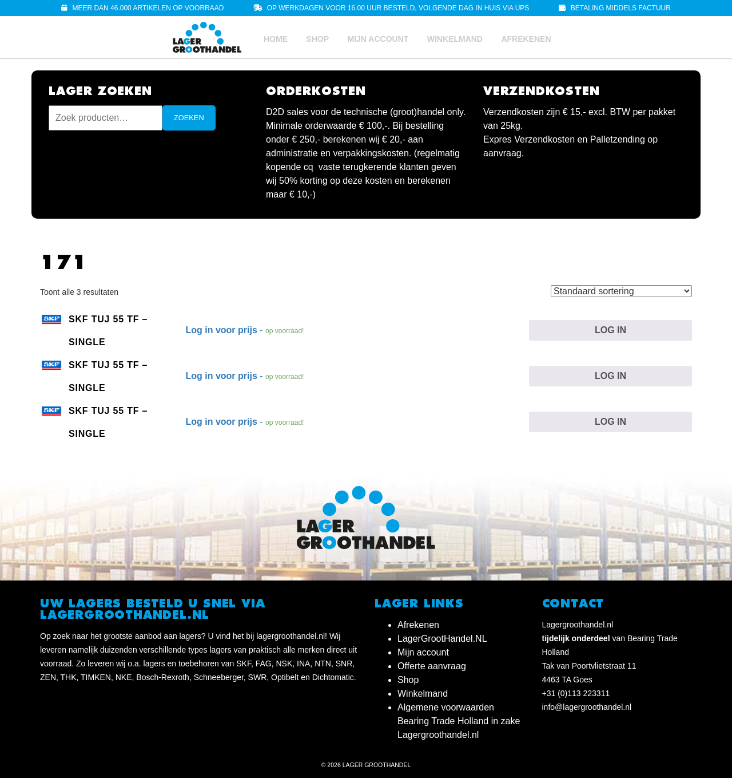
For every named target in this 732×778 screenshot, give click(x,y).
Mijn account (377, 39)
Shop (317, 39)
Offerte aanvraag (431, 666)
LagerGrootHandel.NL (442, 638)
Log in (610, 330)
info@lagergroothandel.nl (587, 707)
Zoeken (189, 117)
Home (276, 39)
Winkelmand (455, 39)
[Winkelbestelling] (621, 291)
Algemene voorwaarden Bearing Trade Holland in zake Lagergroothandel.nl (458, 721)
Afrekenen (526, 39)
